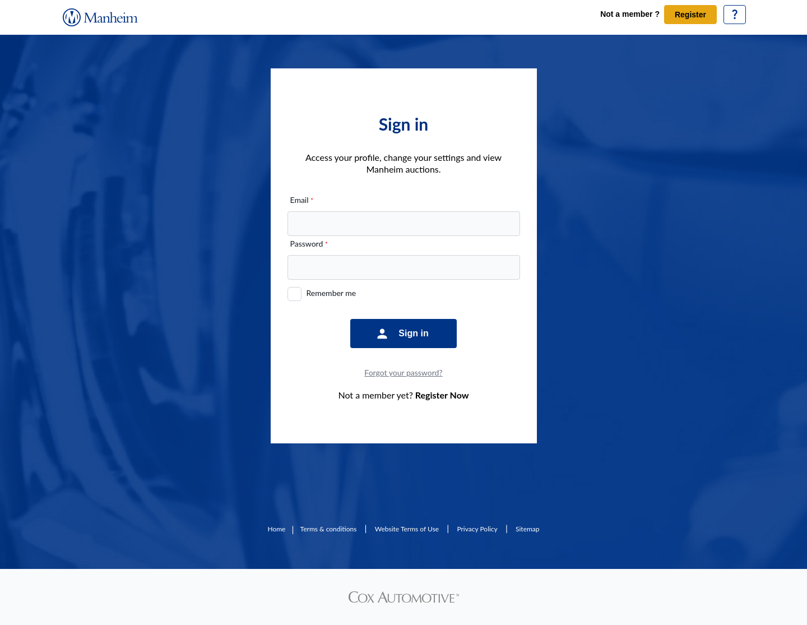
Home (276, 529)
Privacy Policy (477, 529)
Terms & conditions (328, 529)
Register (690, 14)
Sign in (413, 333)
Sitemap (528, 529)
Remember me (331, 293)
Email (302, 200)
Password (309, 243)
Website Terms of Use (407, 529)
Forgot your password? (403, 372)
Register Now (442, 395)
